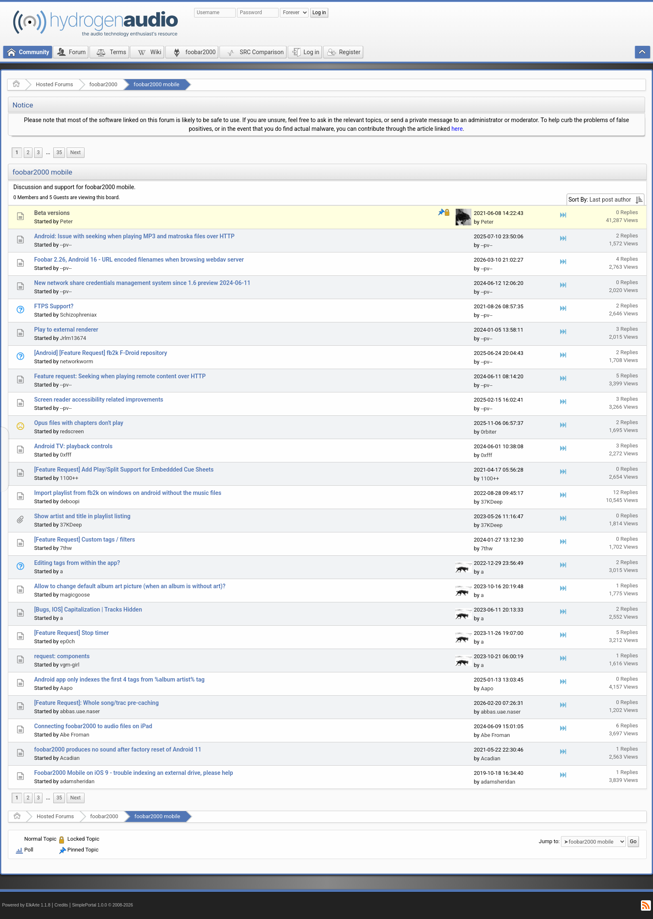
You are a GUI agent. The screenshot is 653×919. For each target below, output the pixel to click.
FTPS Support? (53, 306)
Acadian (70, 758)
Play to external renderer (66, 329)
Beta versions (52, 213)
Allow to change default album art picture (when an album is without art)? (129, 586)
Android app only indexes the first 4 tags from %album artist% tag (119, 679)
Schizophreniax (78, 315)
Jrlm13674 (73, 338)
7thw (66, 548)
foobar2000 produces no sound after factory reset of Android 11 (117, 749)
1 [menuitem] (16, 152)
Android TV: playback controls (73, 446)
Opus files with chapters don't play (78, 423)
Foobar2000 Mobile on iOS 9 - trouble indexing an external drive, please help (133, 772)
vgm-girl (70, 665)
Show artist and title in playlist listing (82, 516)
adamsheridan (77, 781)
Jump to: (549, 841)
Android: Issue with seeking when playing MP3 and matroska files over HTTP (134, 236)
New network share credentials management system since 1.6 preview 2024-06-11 (142, 283)
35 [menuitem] (59, 152)
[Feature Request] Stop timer (71, 632)
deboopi (70, 501)
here (457, 128)
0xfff (65, 455)
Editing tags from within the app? (77, 562)
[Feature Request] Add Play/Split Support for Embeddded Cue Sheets (124, 469)
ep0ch (67, 641)
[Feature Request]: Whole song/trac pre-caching (96, 702)
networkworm (76, 361)
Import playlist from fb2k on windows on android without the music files (128, 492)
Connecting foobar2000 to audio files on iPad (93, 726)
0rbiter (488, 432)
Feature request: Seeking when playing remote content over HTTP (120, 376)
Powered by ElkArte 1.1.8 (26, 905)
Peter (66, 221)
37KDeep (491, 502)
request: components (62, 656)
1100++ (69, 478)
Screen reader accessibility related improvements (98, 399)
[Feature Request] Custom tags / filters (84, 539)
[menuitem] (48, 152)
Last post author (610, 199)
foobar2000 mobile (156, 84)
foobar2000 (103, 84)
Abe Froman (74, 735)
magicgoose (75, 595)
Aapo (66, 688)
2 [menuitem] (28, 152)
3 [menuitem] (38, 152)
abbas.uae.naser (80, 711)
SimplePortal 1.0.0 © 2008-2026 (102, 905)
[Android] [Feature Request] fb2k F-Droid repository (100, 353)
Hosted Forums (54, 84)
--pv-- (66, 245)
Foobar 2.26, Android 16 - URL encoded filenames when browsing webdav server (139, 259)
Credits (61, 905)
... (48, 152)
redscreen (72, 431)
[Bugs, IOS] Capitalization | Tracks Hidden (88, 609)
